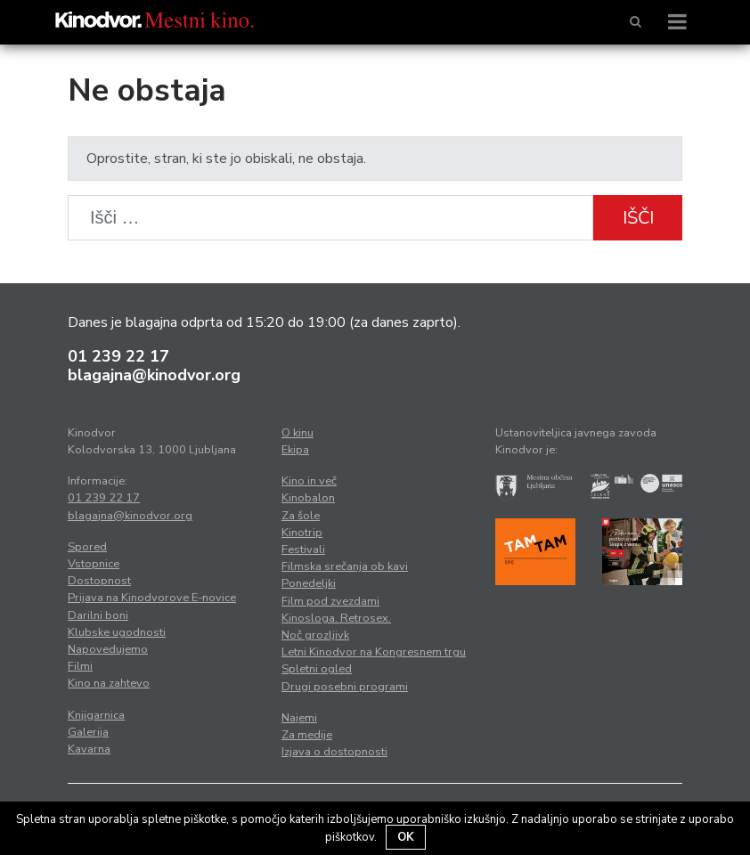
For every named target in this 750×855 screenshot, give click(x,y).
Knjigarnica (96, 715)
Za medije (306, 735)
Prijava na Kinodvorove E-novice (152, 598)
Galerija (88, 732)
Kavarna (89, 749)
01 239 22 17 (118, 356)
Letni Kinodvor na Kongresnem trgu (373, 652)
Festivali (303, 550)
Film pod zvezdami (330, 601)
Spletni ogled (316, 669)
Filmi (80, 666)
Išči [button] (638, 218)
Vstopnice (93, 564)
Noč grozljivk (315, 635)
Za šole (300, 516)
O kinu (297, 433)
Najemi (299, 718)
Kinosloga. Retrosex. (336, 618)
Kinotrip (301, 533)
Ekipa (295, 450)
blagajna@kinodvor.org (154, 375)
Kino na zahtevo (109, 683)
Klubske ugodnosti (117, 632)
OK (405, 837)
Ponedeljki (308, 583)
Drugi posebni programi (344, 687)
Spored (87, 547)
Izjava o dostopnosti (334, 752)
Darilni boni (98, 615)
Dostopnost (99, 581)
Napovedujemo (108, 649)
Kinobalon (308, 498)
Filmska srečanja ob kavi (344, 566)
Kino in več (309, 481)
